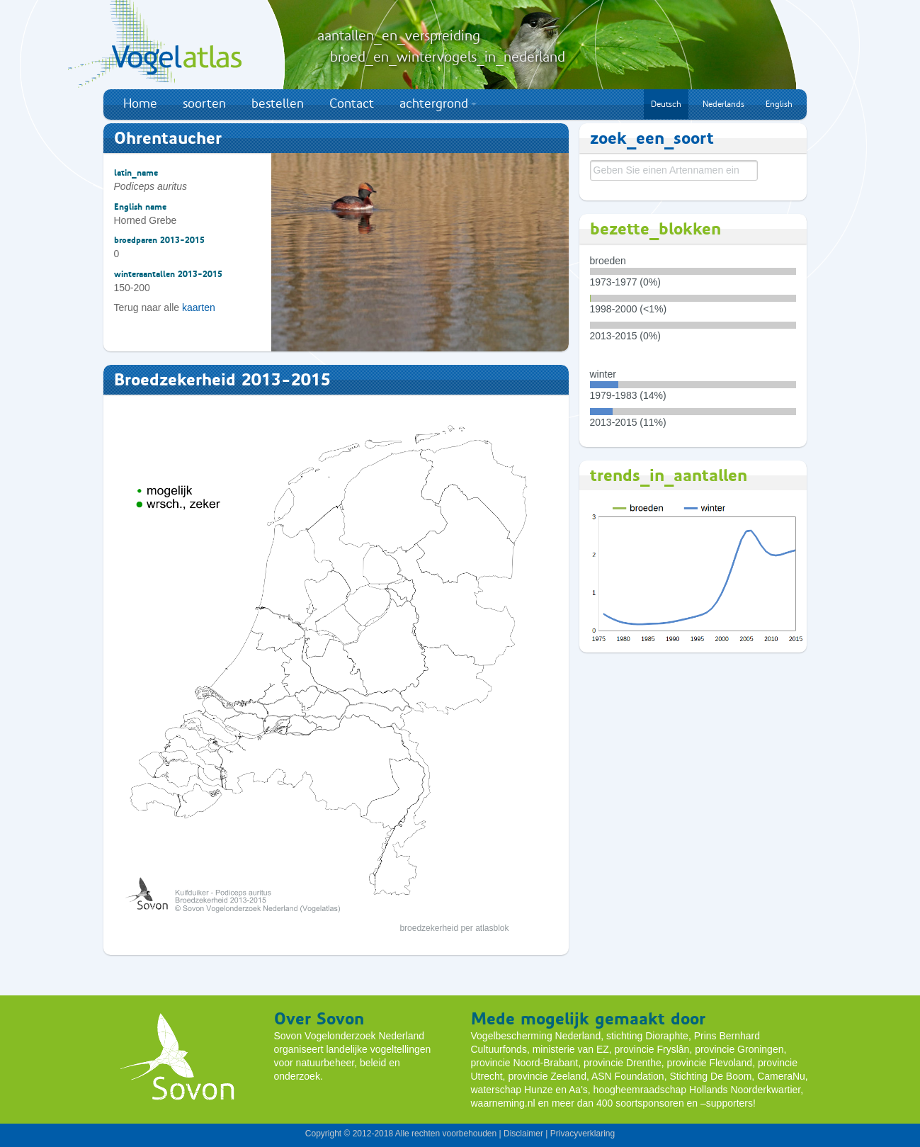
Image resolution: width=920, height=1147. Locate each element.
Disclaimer (523, 1133)
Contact (351, 103)
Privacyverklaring (582, 1133)
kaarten (198, 307)
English (779, 104)
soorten (204, 103)
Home (140, 103)
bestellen (277, 103)
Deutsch (666, 104)
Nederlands (723, 104)
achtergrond (438, 103)
